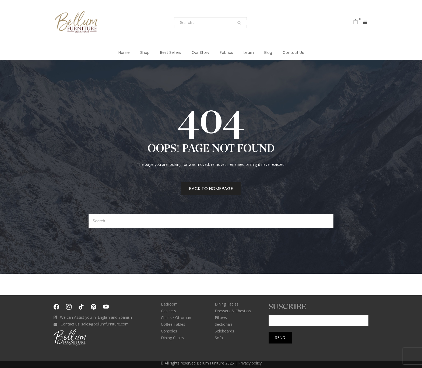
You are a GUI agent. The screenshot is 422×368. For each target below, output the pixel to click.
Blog (268, 52)
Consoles (169, 331)
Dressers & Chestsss (233, 310)
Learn (249, 52)
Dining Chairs (172, 337)
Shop (145, 52)
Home (124, 52)
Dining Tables (226, 304)
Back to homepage (211, 188)
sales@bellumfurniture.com (105, 324)
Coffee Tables (173, 324)
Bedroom (169, 304)
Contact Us (293, 52)
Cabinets (168, 310)
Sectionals (224, 324)
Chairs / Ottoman (176, 317)
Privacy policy (250, 363)
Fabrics (226, 52)
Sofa (219, 337)
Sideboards (224, 331)
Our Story (200, 52)
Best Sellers (170, 52)
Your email (318, 317)
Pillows (221, 317)
